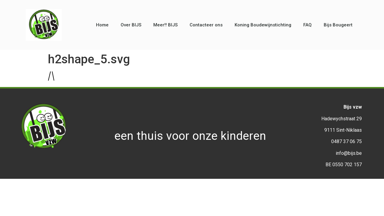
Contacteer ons (206, 25)
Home (102, 25)
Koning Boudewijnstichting (263, 25)
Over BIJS (131, 25)
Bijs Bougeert (338, 25)
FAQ (307, 25)
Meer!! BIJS (165, 25)
